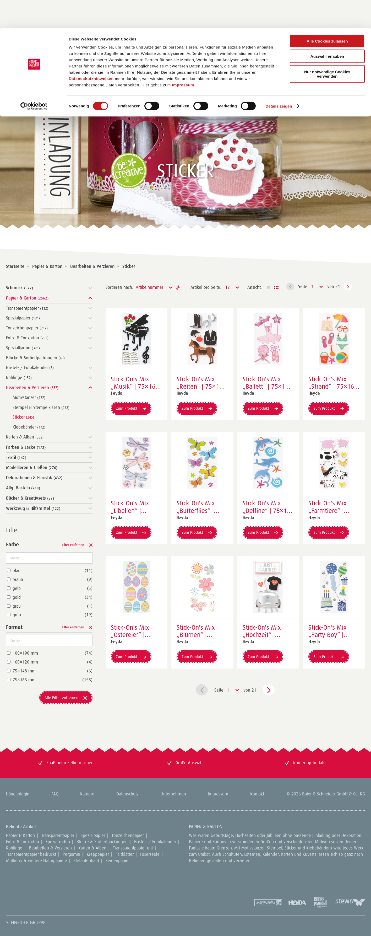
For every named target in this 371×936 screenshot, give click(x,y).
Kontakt (257, 793)
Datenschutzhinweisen (91, 50)
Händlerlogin (260, 97)
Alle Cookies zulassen (327, 13)
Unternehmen (173, 793)
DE (86, 97)
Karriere (87, 793)
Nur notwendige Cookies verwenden (327, 45)
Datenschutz (127, 793)
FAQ (54, 793)
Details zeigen (278, 78)
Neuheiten (57, 97)
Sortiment (22, 97)
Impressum (183, 57)
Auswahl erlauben (327, 28)
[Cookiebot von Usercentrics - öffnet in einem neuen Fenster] (34, 78)
